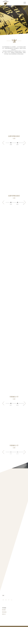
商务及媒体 (4, 612)
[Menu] (24, 2)
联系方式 (4, 614)
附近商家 (4, 609)
